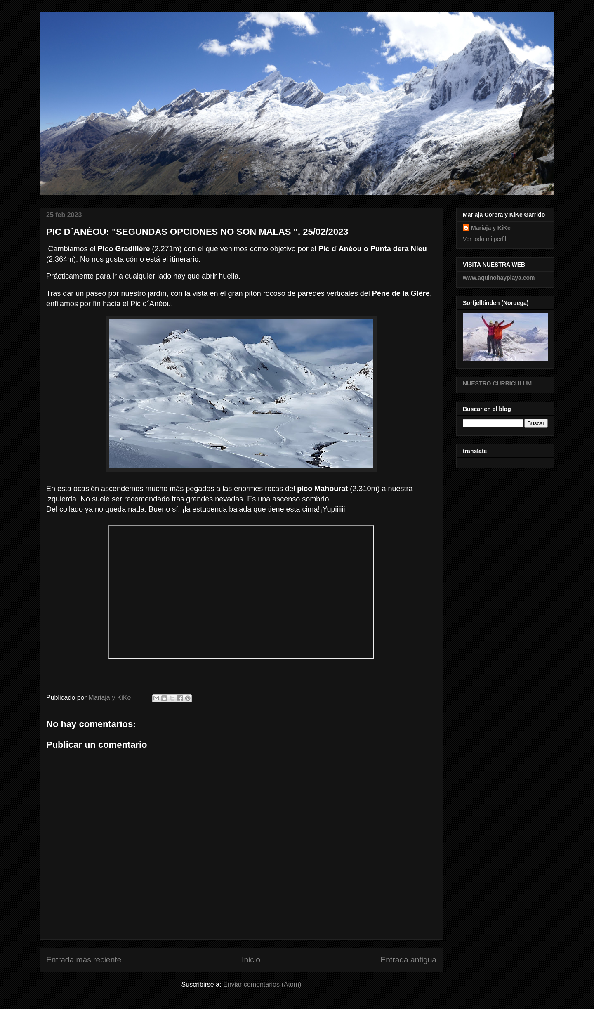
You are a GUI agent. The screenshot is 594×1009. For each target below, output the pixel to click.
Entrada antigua (408, 959)
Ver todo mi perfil (484, 239)
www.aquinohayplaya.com (499, 277)
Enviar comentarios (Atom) (262, 984)
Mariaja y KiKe (491, 227)
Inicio (251, 959)
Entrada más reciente (83, 959)
